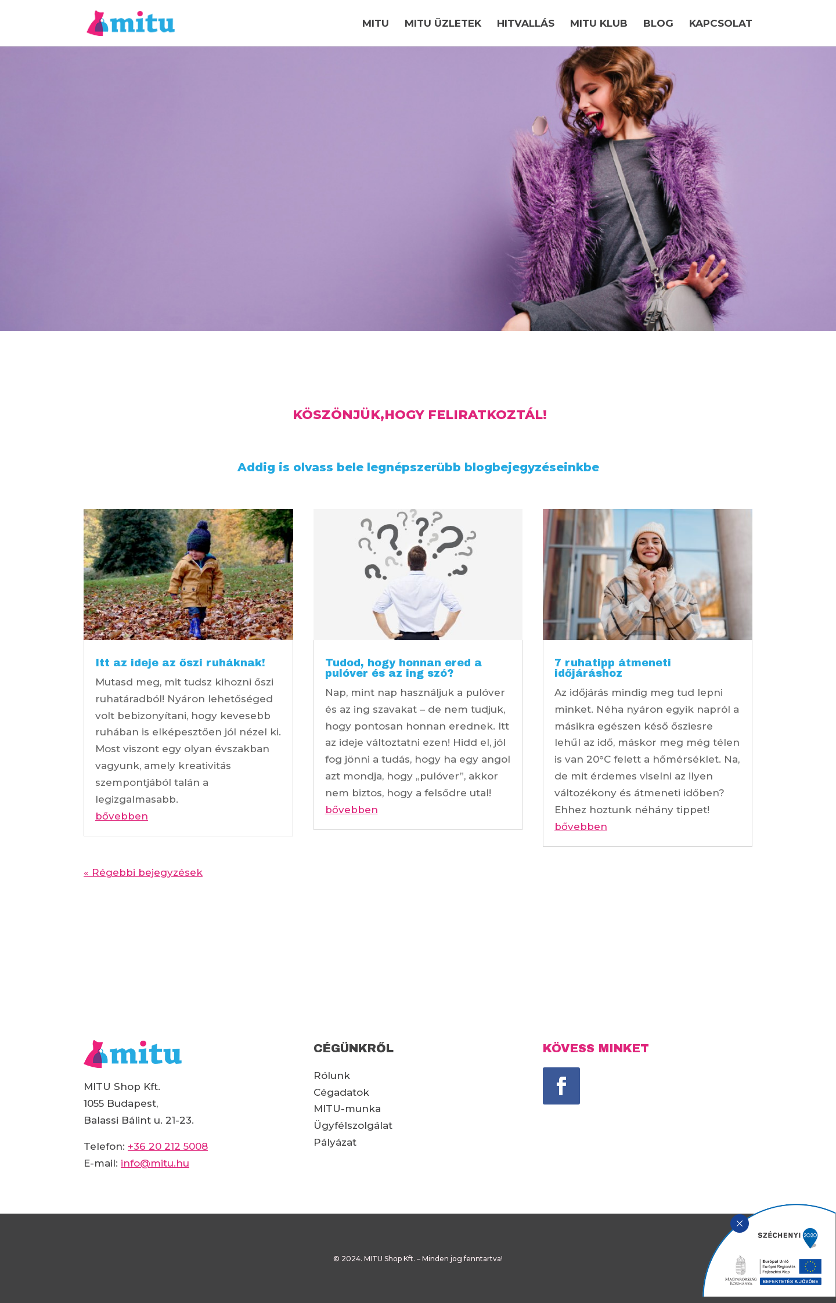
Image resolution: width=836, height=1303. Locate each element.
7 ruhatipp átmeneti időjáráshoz (612, 668)
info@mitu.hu (155, 1163)
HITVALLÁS (525, 24)
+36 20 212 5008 (168, 1146)
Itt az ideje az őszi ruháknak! (180, 663)
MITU (375, 24)
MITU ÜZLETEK (443, 24)
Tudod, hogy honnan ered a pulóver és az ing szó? (403, 668)
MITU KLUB (599, 24)
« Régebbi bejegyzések (143, 872)
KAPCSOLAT (720, 24)
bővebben (121, 816)
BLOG (658, 24)
